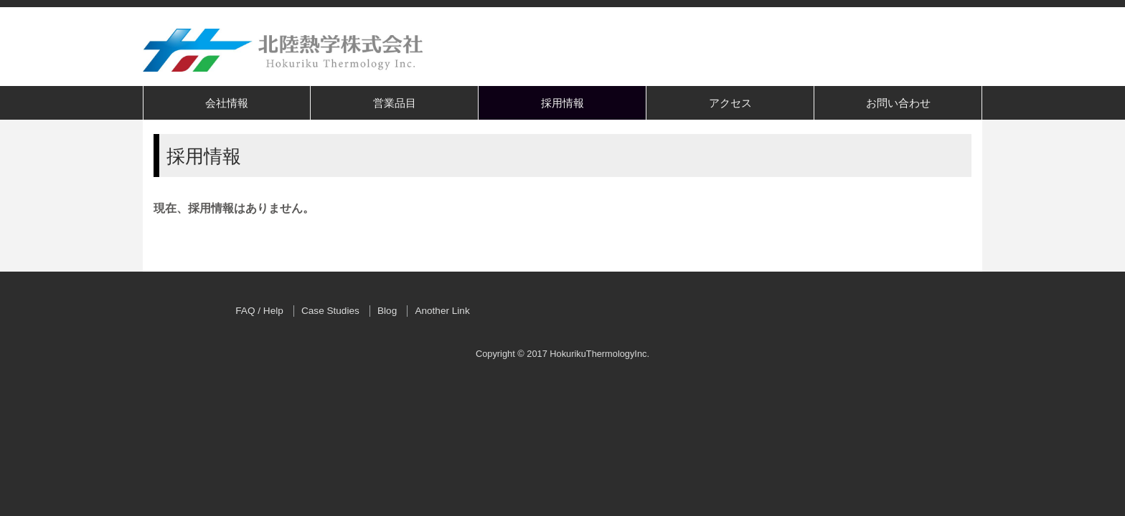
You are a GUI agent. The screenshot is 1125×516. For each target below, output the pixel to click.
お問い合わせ (898, 103)
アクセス (730, 103)
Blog (387, 310)
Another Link (442, 310)
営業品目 (394, 103)
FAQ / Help (259, 310)
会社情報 (226, 103)
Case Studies (330, 310)
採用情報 (562, 103)
